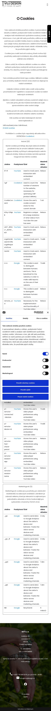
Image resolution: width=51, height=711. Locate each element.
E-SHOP (49, 34)
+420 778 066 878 (20, 674)
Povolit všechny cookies (25, 383)
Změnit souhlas (9, 128)
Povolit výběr (25, 390)
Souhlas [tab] (9, 318)
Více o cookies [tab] (42, 318)
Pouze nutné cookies (25, 397)
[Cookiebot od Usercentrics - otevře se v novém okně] (34, 312)
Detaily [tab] (25, 318)
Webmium (30, 709)
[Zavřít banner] (48, 312)
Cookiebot (30, 136)
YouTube (17, 171)
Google (17, 263)
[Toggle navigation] (47, 4)
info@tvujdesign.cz (27, 678)
